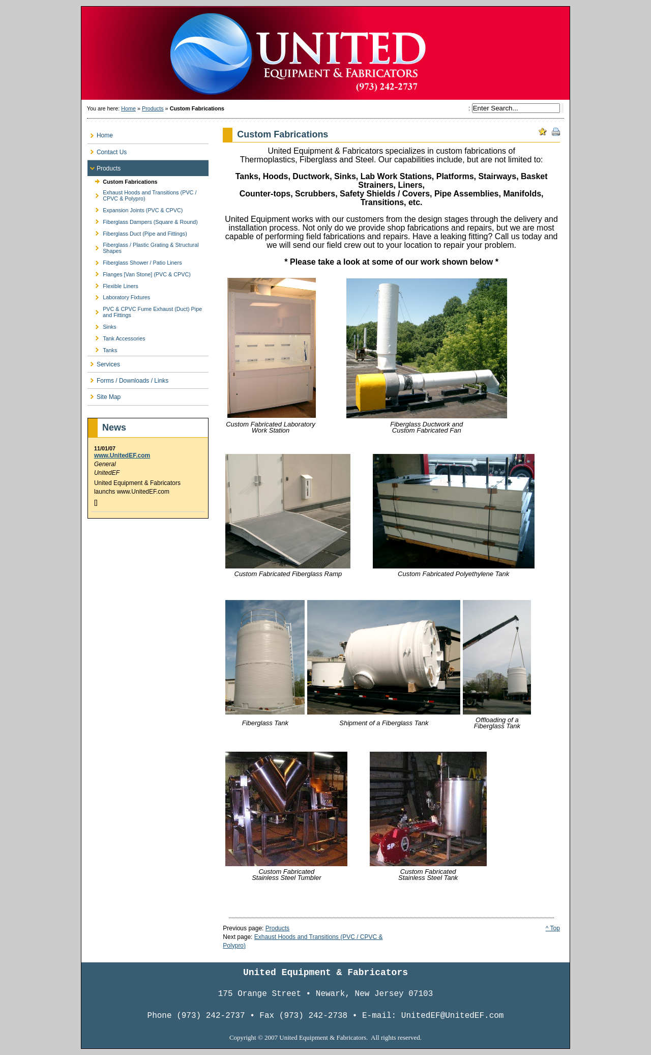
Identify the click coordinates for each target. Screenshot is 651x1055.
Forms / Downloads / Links (127, 378)
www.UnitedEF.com (122, 455)
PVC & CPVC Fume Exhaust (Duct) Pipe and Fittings (144, 310)
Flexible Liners (112, 284)
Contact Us (107, 150)
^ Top (553, 928)
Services (103, 362)
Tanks (102, 348)
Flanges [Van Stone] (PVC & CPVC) (139, 273)
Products (153, 108)
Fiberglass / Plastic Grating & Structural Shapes (143, 246)
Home (128, 108)
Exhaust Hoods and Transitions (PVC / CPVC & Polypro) (141, 194)
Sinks (101, 325)
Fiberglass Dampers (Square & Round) (142, 220)
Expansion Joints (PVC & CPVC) (135, 209)
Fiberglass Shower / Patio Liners (134, 261)
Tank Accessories (116, 336)
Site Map (104, 395)
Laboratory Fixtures (118, 296)
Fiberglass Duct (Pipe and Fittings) (137, 231)
